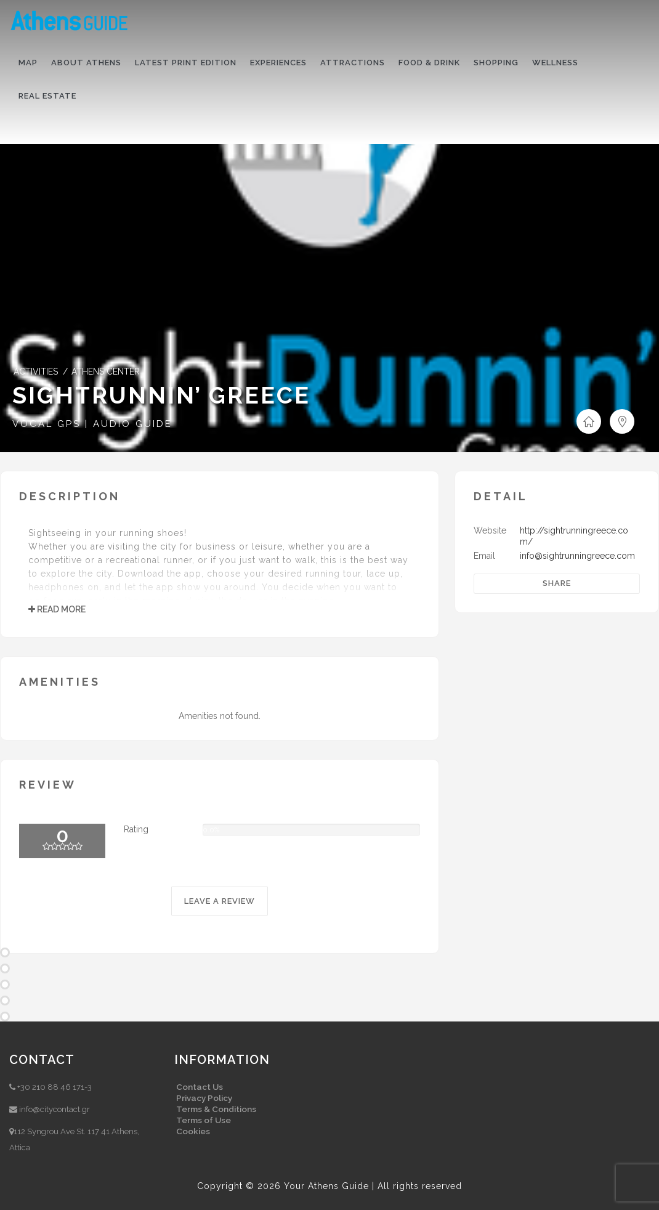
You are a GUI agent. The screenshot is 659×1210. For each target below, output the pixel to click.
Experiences (278, 62)
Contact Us (199, 1087)
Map (28, 62)
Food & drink (429, 62)
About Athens (86, 62)
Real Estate (47, 95)
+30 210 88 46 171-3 (54, 1087)
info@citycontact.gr (54, 1109)
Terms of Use (203, 1120)
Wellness (555, 62)
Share (557, 583)
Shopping (496, 62)
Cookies (193, 1131)
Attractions (352, 62)
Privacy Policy (204, 1098)
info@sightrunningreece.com (577, 556)
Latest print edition (186, 62)
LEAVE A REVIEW (219, 901)
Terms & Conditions (216, 1109)
